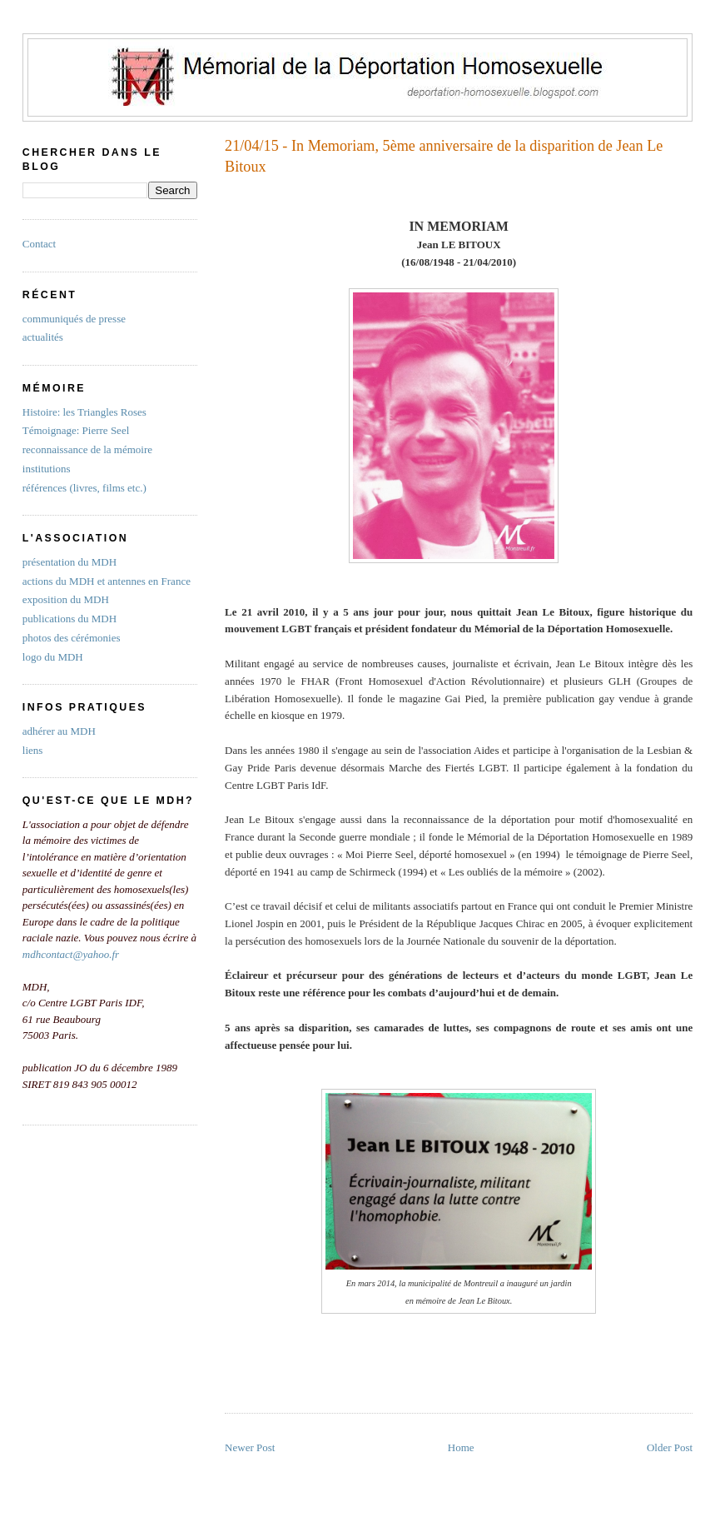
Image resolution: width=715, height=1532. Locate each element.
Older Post (670, 1447)
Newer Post (250, 1447)
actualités (42, 337)
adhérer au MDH (59, 731)
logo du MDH (52, 657)
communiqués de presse (74, 318)
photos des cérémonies (71, 637)
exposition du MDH (65, 599)
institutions (46, 468)
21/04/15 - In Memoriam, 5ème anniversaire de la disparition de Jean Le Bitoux (444, 156)
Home (461, 1447)
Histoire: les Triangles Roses (84, 412)
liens (32, 750)
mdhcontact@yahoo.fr (70, 954)
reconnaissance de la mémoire (87, 449)
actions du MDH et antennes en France (106, 581)
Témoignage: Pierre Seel (76, 430)
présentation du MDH (69, 562)
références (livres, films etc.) (84, 488)
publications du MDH (69, 618)
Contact (39, 243)
